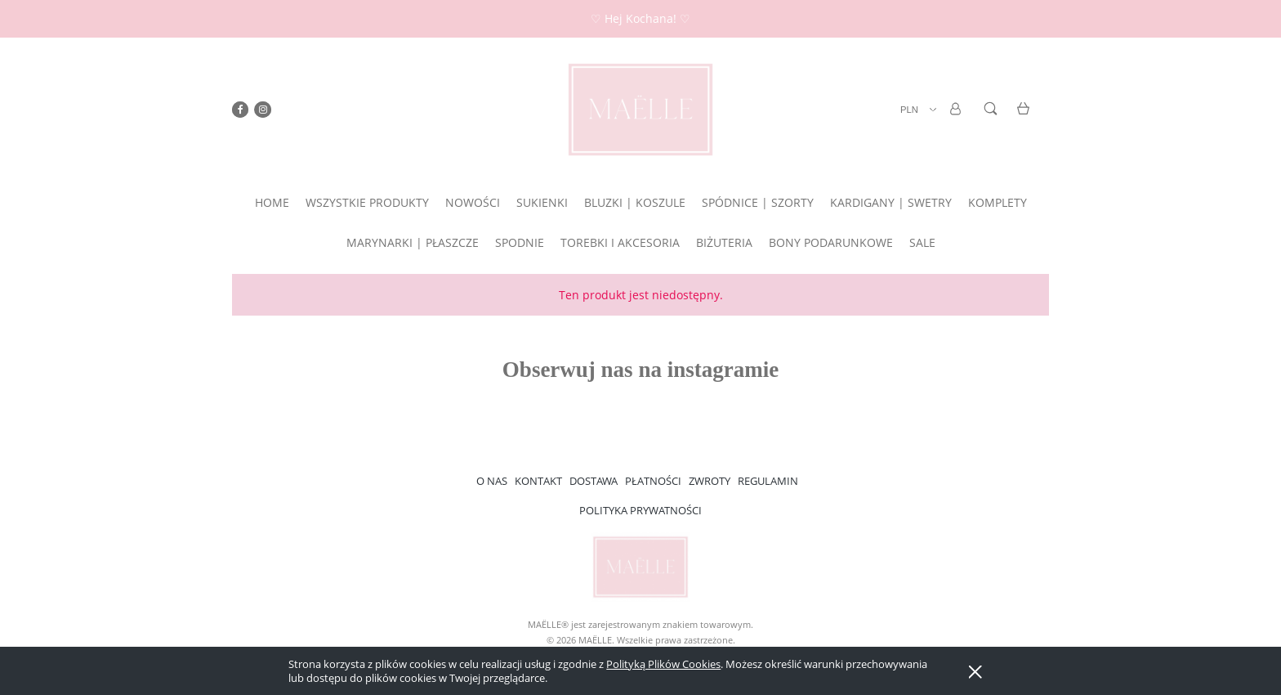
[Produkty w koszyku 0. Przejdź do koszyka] (1025, 118)
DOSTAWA (593, 480)
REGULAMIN (768, 480)
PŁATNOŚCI (653, 480)
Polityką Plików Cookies (663, 664)
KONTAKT (538, 480)
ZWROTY (709, 480)
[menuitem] (272, 202)
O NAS (491, 480)
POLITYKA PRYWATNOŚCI (640, 510)
